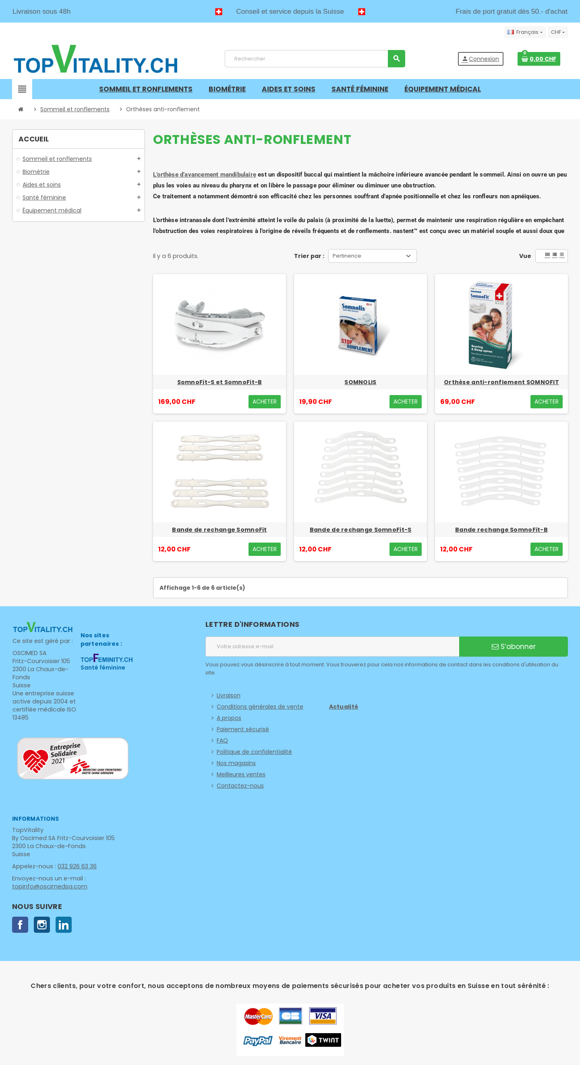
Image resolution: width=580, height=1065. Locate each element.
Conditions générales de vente (260, 707)
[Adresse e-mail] (332, 647)
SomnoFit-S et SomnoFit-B (219, 382)
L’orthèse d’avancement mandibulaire (204, 174)
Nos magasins (236, 763)
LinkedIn (64, 925)
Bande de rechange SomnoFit (219, 530)
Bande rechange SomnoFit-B (501, 530)
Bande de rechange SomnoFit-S (361, 530)
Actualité (343, 707)
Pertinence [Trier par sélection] (347, 256)
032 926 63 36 (75, 866)
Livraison (228, 695)
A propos (229, 718)
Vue (525, 256)
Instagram (42, 925)
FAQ (222, 740)
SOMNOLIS (360, 382)
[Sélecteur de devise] (558, 32)
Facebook (20, 925)
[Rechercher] (315, 58)
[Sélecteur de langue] (524, 32)
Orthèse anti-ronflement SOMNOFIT (501, 382)
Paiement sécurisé (243, 729)
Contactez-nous (240, 786)
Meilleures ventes (241, 774)
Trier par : (309, 256)
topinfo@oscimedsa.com (48, 886)
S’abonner (514, 646)
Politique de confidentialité (254, 752)
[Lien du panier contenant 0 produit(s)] (539, 59)
